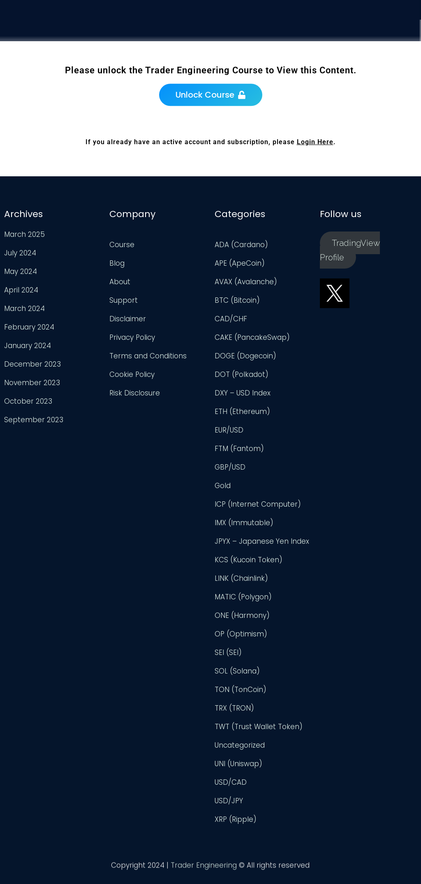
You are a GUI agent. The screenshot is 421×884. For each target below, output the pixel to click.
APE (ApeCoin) (240, 263)
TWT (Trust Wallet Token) (259, 727)
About (119, 282)
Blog (117, 263)
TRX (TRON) (234, 708)
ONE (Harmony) (242, 615)
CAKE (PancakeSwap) (252, 337)
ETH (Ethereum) (242, 411)
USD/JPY (229, 801)
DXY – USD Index (243, 393)
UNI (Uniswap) (238, 764)
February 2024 (29, 327)
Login (402, 59)
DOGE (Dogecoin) (245, 356)
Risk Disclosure (134, 393)
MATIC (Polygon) (243, 597)
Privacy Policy (132, 337)
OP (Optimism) (241, 634)
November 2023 (32, 383)
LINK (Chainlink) (241, 578)
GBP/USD (230, 467)
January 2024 (27, 346)
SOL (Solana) (237, 671)
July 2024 (20, 253)
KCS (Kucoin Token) (248, 560)
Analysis (308, 43)
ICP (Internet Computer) (258, 504)
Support (358, 50)
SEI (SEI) (228, 652)
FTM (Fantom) (239, 449)
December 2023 (32, 364)
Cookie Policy (132, 374)
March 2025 (24, 234)
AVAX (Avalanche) (246, 282)
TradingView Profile (350, 250)
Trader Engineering (204, 867)
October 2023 (28, 401)
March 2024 (24, 308)
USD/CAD (231, 782)
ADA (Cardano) (241, 245)
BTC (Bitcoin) (237, 300)
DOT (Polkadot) (241, 374)
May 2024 (20, 271)
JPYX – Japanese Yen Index (262, 541)
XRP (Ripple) (236, 819)
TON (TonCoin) (240, 690)
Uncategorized (240, 745)
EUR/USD (229, 430)
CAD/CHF (231, 319)
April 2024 (21, 290)
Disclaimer (127, 319)
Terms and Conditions (148, 356)
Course (261, 38)
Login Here (315, 142)
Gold (223, 486)
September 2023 (33, 420)
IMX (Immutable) (244, 523)
